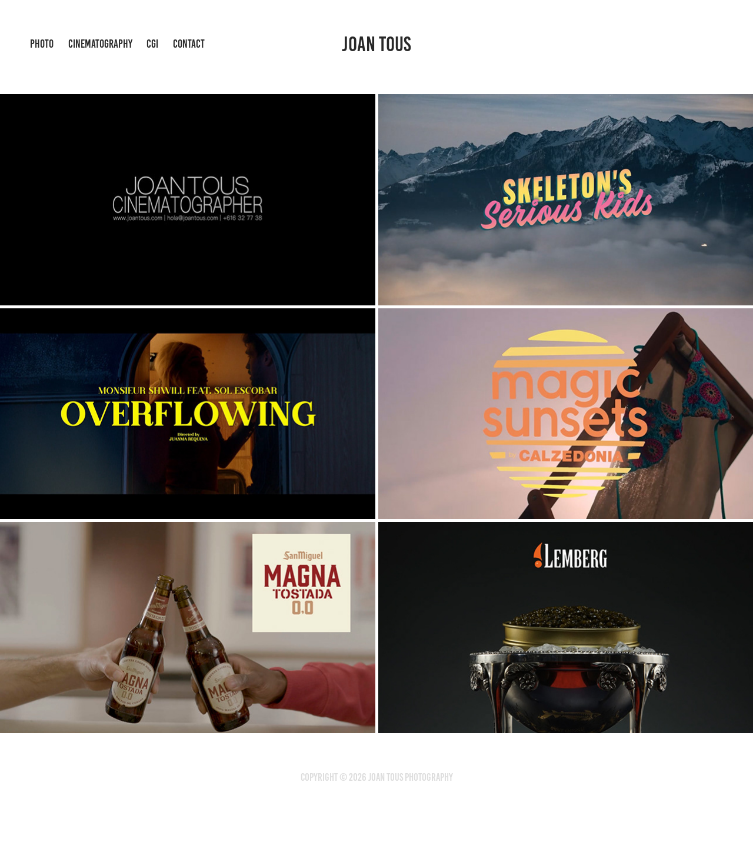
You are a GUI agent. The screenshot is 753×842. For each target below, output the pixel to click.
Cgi (152, 44)
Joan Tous (376, 44)
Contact (189, 44)
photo (42, 44)
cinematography (100, 44)
